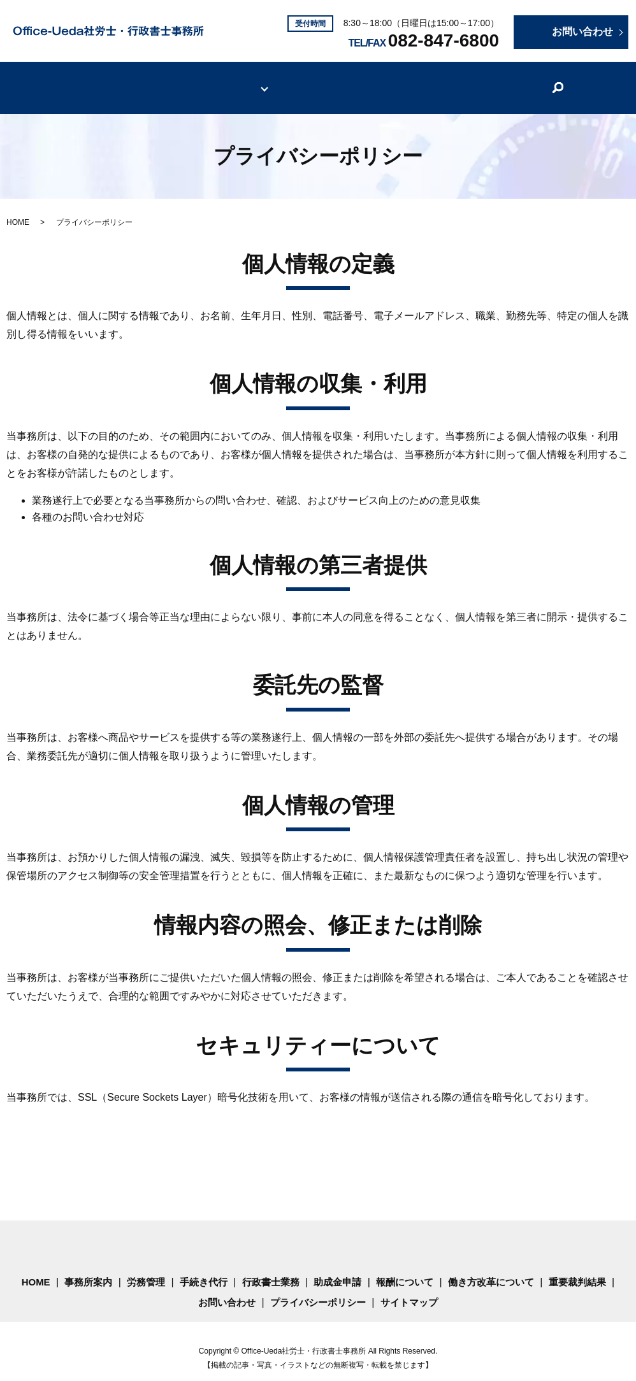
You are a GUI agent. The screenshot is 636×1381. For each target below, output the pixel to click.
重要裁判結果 (509, 80)
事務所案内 (152, 80)
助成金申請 (337, 1268)
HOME (91, 80)
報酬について (315, 80)
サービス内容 (228, 80)
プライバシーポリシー (318, 1288)
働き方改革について (412, 80)
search (560, 80)
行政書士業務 (271, 1268)
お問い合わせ (227, 1288)
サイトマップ (409, 1288)
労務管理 (146, 1268)
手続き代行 (204, 1268)
